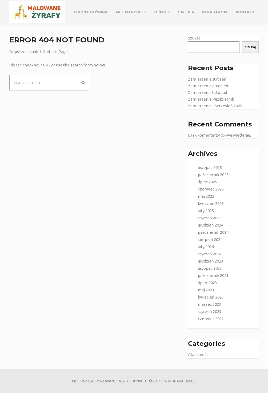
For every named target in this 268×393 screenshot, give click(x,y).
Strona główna (90, 12)
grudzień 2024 (210, 225)
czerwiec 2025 (211, 189)
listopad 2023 (210, 268)
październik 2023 (213, 275)
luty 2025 (206, 210)
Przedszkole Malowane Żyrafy (100, 381)
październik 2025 (213, 174)
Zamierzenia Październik (211, 99)
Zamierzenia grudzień (208, 86)
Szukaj (194, 38)
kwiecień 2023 (211, 297)
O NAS (160, 12)
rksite (190, 381)
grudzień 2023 (210, 261)
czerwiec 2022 (211, 318)
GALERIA (186, 12)
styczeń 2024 (209, 254)
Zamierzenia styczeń (207, 79)
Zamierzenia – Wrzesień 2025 (215, 106)
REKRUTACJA (215, 12)
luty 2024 (206, 246)
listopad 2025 (210, 167)
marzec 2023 (209, 304)
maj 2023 (206, 290)
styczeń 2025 (209, 218)
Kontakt (245, 12)
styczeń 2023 (209, 311)
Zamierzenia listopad (207, 92)
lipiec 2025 (207, 182)
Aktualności (129, 12)
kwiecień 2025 (211, 203)
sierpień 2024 (210, 239)
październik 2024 (213, 232)
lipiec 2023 (207, 282)
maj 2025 (206, 196)
